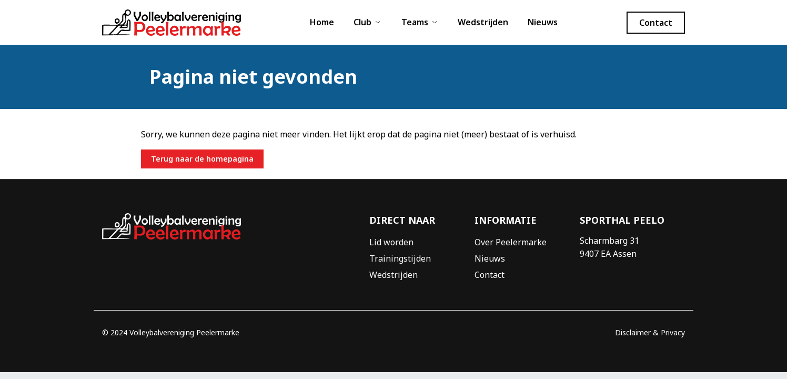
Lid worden (391, 242)
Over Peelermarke (511, 242)
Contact (490, 275)
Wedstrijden (483, 22)
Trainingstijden (400, 258)
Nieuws (543, 22)
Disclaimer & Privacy (650, 332)
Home (322, 22)
